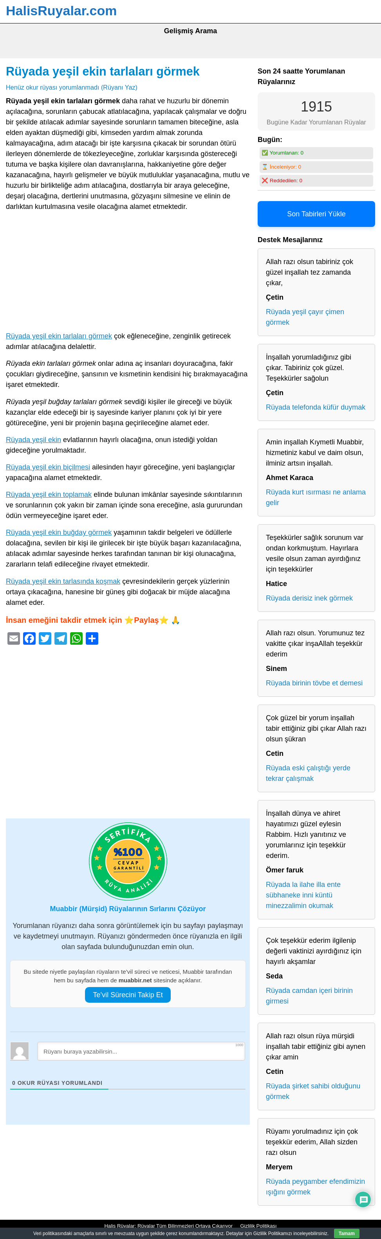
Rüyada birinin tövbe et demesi (314, 683)
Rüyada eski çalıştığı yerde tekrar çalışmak (308, 773)
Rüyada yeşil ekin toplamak (49, 494)
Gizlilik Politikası (258, 1226)
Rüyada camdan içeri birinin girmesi (309, 996)
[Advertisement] (128, 273)
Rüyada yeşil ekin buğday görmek (59, 532)
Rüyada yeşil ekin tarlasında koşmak (63, 581)
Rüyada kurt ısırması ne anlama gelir (316, 497)
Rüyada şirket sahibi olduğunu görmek (313, 1091)
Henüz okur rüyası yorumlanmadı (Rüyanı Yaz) (71, 87)
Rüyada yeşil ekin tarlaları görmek (103, 71)
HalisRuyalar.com (61, 10)
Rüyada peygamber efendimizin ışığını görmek (315, 1187)
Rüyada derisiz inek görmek (309, 598)
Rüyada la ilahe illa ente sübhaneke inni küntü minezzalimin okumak (303, 895)
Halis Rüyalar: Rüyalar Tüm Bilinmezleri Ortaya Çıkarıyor (168, 1226)
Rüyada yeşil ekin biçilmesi (48, 467)
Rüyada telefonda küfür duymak (315, 407)
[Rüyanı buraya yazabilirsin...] (141, 1051)
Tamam (347, 1233)
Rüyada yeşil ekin (33, 440)
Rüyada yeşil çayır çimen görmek (305, 317)
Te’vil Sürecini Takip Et (128, 995)
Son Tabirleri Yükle (316, 214)
